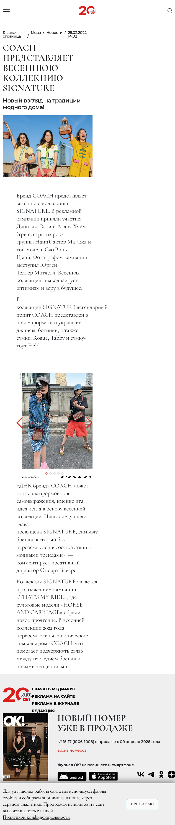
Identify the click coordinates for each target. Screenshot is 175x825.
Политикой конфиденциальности (36, 817)
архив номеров (72, 750)
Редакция (43, 711)
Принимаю (142, 804)
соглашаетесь (22, 811)
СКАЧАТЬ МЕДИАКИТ (53, 689)
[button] (22, 422)
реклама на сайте (53, 696)
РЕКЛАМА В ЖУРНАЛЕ (55, 704)
